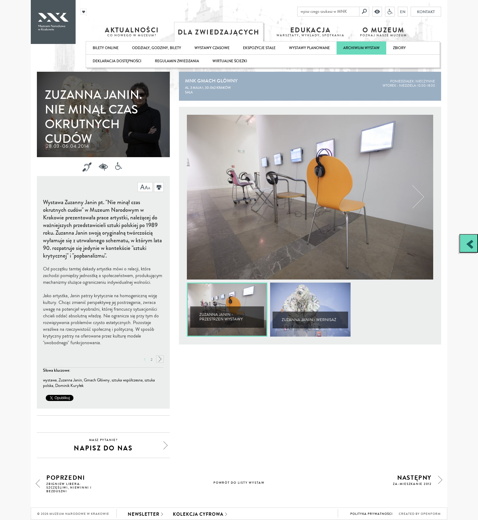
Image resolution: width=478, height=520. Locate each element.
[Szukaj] (364, 11)
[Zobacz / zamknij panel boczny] (468, 243)
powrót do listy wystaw (239, 483)
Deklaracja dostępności (117, 61)
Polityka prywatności (371, 514)
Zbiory (399, 48)
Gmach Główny (97, 380)
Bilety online (106, 48)
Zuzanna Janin (70, 380)
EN (403, 11)
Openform (431, 514)
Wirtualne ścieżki (229, 61)
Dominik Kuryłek (69, 386)
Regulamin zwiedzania (177, 61)
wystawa (50, 380)
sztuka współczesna (127, 380)
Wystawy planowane (309, 48)
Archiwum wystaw (361, 48)
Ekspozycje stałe (259, 48)
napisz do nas (103, 445)
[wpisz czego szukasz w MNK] (328, 11)
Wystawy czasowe (212, 48)
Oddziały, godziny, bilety (156, 48)
